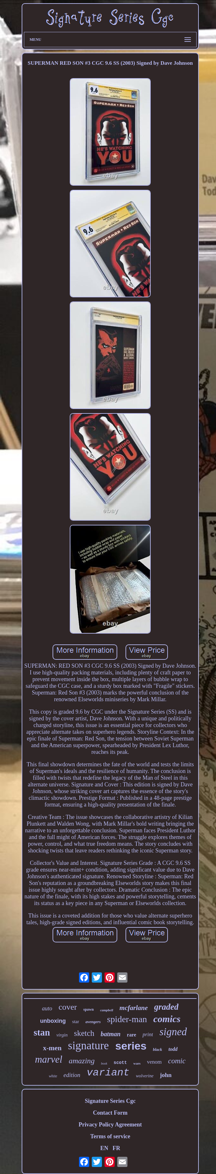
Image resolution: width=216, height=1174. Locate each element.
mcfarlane (133, 1008)
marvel (48, 1059)
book (104, 1063)
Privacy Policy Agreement (110, 1124)
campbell (106, 1010)
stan (41, 1032)
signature (88, 1045)
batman (110, 1033)
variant (108, 1073)
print (147, 1034)
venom (154, 1062)
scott (120, 1062)
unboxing (53, 1021)
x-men (52, 1048)
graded (166, 1007)
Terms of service (110, 1136)
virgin (62, 1034)
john (166, 1075)
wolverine (145, 1076)
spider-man (127, 1019)
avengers (93, 1021)
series (131, 1046)
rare (131, 1034)
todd (173, 1049)
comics (166, 1019)
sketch (84, 1033)
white (53, 1076)
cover (68, 1007)
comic (176, 1061)
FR (116, 1148)
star (75, 1021)
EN (104, 1148)
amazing (82, 1061)
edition (71, 1075)
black (157, 1049)
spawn (88, 1009)
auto (47, 1008)
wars (137, 1063)
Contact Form (110, 1113)
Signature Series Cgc (110, 1101)
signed (173, 1031)
